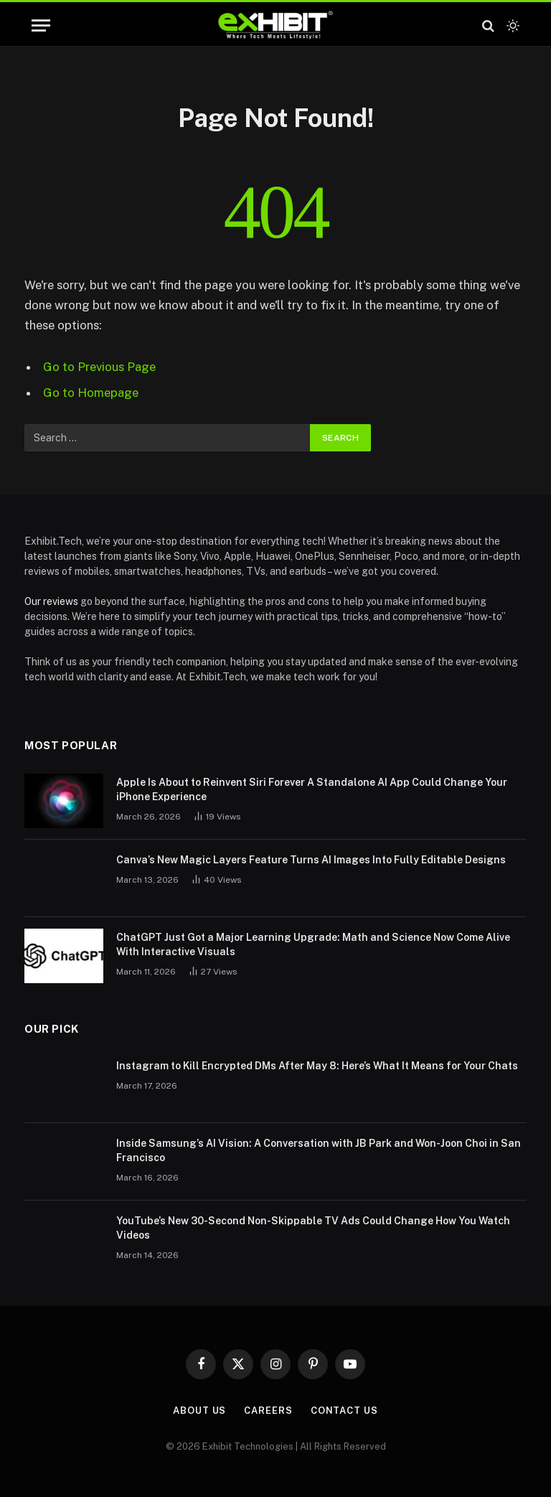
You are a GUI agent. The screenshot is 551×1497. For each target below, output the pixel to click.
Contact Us (344, 1410)
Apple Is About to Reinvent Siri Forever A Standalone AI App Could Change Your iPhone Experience (311, 789)
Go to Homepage (90, 392)
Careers (268, 1410)
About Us (199, 1410)
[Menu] (41, 25)
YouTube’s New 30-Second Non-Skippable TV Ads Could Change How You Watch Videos (313, 1228)
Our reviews (51, 601)
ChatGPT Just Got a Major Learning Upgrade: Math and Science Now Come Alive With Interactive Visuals (313, 944)
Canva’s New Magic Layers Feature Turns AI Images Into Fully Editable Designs (311, 859)
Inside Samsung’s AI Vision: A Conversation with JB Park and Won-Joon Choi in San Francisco (318, 1150)
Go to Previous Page (99, 367)
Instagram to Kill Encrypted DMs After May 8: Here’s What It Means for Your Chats (317, 1065)
